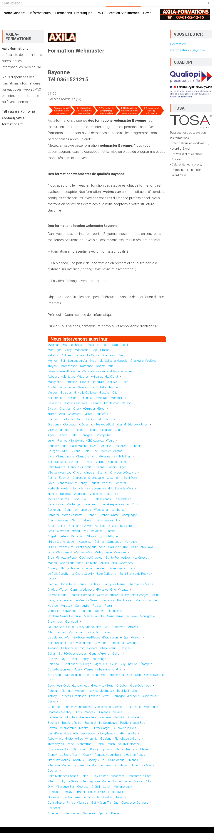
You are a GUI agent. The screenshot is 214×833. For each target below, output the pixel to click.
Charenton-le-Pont (139, 776)
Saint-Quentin (120, 345)
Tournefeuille (103, 414)
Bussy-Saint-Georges (134, 595)
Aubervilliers (55, 739)
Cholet (78, 472)
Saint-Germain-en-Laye (122, 616)
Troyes (52, 366)
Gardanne (70, 382)
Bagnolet (90, 723)
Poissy (97, 606)
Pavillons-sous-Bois (133, 723)
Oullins (52, 547)
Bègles (84, 425)
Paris (131, 568)
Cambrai (53, 515)
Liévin (88, 520)
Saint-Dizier (130, 478)
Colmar (99, 542)
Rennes (62, 440)
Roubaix (65, 494)
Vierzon (53, 393)
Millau (111, 366)
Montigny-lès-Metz (121, 488)
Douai (68, 510)
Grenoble (135, 446)
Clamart (66, 691)
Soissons (93, 345)
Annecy (52, 568)
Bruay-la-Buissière (120, 526)
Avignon (53, 648)
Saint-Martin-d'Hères (83, 446)
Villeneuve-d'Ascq (101, 494)
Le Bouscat (93, 419)
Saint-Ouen (80, 749)
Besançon (54, 403)
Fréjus (125, 638)
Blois (51, 457)
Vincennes (118, 776)
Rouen (52, 579)
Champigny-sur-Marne (95, 781)
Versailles (54, 611)
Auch (79, 419)
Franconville (116, 792)
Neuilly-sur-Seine (102, 685)
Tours (110, 440)
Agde (51, 435)
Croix (135, 504)
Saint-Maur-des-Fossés (63, 776)
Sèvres (117, 712)
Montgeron (99, 675)
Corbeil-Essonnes (59, 669)
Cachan (53, 771)
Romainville (128, 733)
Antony (52, 696)
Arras (51, 526)
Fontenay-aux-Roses (77, 707)
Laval (51, 483)
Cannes (79, 355)
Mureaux (66, 606)
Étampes (146, 664)
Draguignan (110, 638)
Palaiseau (54, 664)
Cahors (112, 467)
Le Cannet (93, 355)
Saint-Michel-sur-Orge (77, 664)
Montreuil (85, 728)
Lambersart (118, 510)
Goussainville (96, 792)
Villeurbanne (104, 552)
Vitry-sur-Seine (69, 781)
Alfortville (79, 760)
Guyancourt (70, 611)
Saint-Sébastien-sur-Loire (64, 462)
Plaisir (108, 606)
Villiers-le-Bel (72, 813)
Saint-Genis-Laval (142, 547)
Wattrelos (80, 494)
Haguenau (84, 542)
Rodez (100, 366)
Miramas (97, 377)
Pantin (111, 744)
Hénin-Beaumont (106, 520)
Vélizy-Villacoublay (89, 627)
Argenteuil (54, 813)
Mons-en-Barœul (58, 499)
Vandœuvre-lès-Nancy (72, 483)
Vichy (68, 350)
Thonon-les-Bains (72, 568)
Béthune (100, 526)
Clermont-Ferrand (68, 531)
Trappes (99, 611)
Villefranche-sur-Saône (90, 547)
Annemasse (117, 568)
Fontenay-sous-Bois (108, 755)
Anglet (52, 536)
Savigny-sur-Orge (59, 685)
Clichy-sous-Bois (85, 733)
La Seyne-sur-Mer (80, 643)
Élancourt (72, 622)
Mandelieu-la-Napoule (113, 361)
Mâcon (52, 563)
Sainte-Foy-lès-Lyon (118, 558)
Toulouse (67, 419)
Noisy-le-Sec (74, 739)
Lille (117, 494)
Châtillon (122, 685)
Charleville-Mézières (143, 361)
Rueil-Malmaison (127, 691)
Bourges (66, 393)
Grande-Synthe (109, 515)
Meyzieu (120, 552)
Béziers (62, 435)
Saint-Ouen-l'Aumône (105, 803)
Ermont (80, 792)
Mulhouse (131, 542)
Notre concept (14, 13)
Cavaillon (100, 643)
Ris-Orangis (99, 659)
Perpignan (77, 536)
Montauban (76, 632)
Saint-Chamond (87, 457)
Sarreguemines (96, 488)
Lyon (51, 552)
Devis (147, 13)
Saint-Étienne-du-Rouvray (135, 574)
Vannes (107, 483)
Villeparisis (107, 600)
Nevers (52, 494)
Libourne (109, 419)
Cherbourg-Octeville (123, 472)
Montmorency (123, 787)
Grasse (104, 350)
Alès (62, 414)
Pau (85, 531)
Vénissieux (66, 547)
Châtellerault (108, 648)
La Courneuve (108, 723)
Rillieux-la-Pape (67, 558)
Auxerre (104, 653)
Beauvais (62, 520)
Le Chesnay (115, 611)
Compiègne (129, 515)
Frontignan (86, 435)
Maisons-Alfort (143, 781)
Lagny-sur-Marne (114, 584)
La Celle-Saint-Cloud (61, 627)
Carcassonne (68, 366)
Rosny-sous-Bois (59, 749)
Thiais (84, 776)
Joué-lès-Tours (57, 446)
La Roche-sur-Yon (72, 648)
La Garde (92, 632)
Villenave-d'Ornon (59, 430)
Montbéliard (118, 398)
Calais (62, 526)
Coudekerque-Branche (114, 504)
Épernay (64, 478)
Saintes (83, 387)
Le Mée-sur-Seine (86, 600)
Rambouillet (125, 600)
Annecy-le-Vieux (96, 568)
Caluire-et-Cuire (118, 547)
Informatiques (40, 13)
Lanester (120, 483)
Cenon (119, 430)
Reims (52, 478)
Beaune (105, 393)
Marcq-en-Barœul (73, 515)
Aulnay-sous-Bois (125, 728)
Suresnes (104, 712)
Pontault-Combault (82, 595)
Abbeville (119, 627)
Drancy (52, 755)
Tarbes (63, 536)
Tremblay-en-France (61, 744)
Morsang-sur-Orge (77, 675)
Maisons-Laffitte (146, 600)
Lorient (94, 483)
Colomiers (74, 414)
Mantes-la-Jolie (94, 616)
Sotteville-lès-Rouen (73, 584)
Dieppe (52, 584)
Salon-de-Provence (95, 371)
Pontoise (53, 792)
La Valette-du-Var (59, 638)
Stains (100, 744)
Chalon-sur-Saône (71, 563)
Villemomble (68, 728)
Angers (89, 472)
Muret (88, 414)
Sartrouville (82, 606)
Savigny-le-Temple (60, 600)
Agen (123, 467)
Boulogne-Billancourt (126, 696)
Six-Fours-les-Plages (86, 638)
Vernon (126, 403)
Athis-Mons (55, 675)
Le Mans (91, 563)
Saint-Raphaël (57, 643)
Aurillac (52, 387)
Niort (107, 627)
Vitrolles (83, 377)
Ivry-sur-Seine (122, 781)
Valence (96, 403)
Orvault (88, 462)
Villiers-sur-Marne (59, 765)
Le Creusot (141, 558)
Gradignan (54, 425)
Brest (101, 408)
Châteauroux (95, 440)
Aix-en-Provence (69, 371)
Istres (51, 371)
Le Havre (95, 584)
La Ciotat (112, 377)
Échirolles (120, 446)
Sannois (83, 803)
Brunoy (52, 659)
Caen (125, 382)
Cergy (107, 787)
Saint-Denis (55, 733)
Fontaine (105, 446)
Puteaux (53, 691)
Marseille (117, 371)
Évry (63, 659)
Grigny (85, 659)
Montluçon (54, 350)
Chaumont (113, 478)
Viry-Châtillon (129, 664)
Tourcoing (89, 504)
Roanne (105, 457)
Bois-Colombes (141, 685)
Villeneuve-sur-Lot (59, 472)
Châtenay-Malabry (59, 712)
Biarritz (110, 531)
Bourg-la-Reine (71, 723)
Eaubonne (54, 808)
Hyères (106, 632)
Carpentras (117, 643)
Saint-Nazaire (56, 467)
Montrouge (151, 707)
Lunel (51, 440)
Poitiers (92, 648)
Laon (106, 345)
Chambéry (126, 563)
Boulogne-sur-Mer (80, 526)
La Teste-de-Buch (103, 425)
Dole (86, 451)
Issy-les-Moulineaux (101, 691)
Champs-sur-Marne (140, 584)
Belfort (117, 653)
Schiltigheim (112, 536)
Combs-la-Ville (57, 595)
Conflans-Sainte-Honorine (64, 616)
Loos (76, 499)
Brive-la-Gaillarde (86, 393)
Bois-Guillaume (106, 574)
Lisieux (84, 382)
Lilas (68, 733)
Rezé (123, 462)
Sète (74, 435)
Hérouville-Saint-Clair (105, 382)
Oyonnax (53, 345)
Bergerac (102, 398)
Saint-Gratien (104, 797)
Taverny (121, 797)
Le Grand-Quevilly (82, 574)
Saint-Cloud (121, 717)
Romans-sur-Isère (75, 403)
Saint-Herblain (122, 457)
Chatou (86, 611)
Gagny (87, 755)
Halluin (86, 499)
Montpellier (104, 435)
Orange (131, 643)
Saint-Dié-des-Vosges (72, 653)
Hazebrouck (55, 504)
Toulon (136, 638)
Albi (50, 632)
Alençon (76, 520)
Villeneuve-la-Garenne (109, 707)
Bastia (115, 813)
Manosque (81, 350)
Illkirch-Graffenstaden (61, 542)
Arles (129, 371)
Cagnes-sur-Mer (113, 355)
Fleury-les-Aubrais (79, 467)
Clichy (78, 712)
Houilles (53, 606)
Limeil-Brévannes (59, 760)
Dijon (116, 393)
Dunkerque (54, 510)
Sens (93, 653)
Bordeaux (70, 425)
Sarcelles (89, 813)
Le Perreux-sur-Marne (114, 765)
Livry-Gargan (102, 728)
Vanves (90, 712)
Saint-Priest (64, 552)
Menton (53, 361)
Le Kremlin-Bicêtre (85, 765)
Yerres (89, 669)
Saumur (103, 472)
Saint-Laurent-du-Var (74, 361)
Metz (65, 488)
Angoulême (67, 387)
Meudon (80, 691)
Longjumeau (81, 685)
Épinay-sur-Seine (112, 749)
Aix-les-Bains (108, 563)
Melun (155, 595)
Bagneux (53, 723)
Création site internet (123, 13)
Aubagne (53, 377)
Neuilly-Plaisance (129, 744)
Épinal (51, 653)
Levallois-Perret (99, 696)
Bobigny (106, 739)
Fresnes (133, 760)
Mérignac (106, 430)
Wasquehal (101, 510)
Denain (92, 515)
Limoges (125, 648)
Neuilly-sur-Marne (137, 749)
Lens (51, 531)
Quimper (89, 408)
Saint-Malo (77, 440)
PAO (100, 13)
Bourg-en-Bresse (73, 345)
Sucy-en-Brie (100, 776)
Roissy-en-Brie (106, 590)
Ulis (119, 669)
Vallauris (53, 355)
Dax (95, 451)
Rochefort (115, 387)
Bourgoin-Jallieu (58, 451)
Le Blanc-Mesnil (70, 755)
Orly (50, 787)
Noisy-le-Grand (108, 733)
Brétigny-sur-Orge (120, 675)
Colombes (54, 707)
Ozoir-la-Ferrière (107, 595)
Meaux (123, 590)
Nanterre (105, 717)
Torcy (64, 590)
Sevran (52, 728)
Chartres (65, 408)
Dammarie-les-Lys (82, 590)
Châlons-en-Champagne (88, 478)
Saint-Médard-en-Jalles (133, 425)
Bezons (88, 797)
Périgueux (86, 398)
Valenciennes (102, 499)
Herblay (67, 792)
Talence (78, 430)
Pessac (91, 430)
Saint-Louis (114, 542)
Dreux (77, 408)
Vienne (76, 451)
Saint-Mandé (116, 760)
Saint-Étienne (65, 457)
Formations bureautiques (73, 13)
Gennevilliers (88, 717)
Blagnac (53, 419)
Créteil (96, 787)
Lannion (71, 398)
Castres (61, 632)
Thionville (77, 488)
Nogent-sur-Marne (142, 765)
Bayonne (97, 531)
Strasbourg (94, 536)
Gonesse (53, 797)
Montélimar (111, 403)
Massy (77, 669)
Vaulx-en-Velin (84, 552)
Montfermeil (85, 744)
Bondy (94, 749)
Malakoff (137, 717)
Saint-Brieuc (55, 398)
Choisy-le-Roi (96, 760)
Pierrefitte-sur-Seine (127, 739)
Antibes (66, 355)
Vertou (100, 462)
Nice (93, 361)
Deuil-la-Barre (71, 797)
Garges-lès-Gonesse (135, 803)
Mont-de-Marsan (111, 451)
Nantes (112, 462)
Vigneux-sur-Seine (106, 664)
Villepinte (92, 739)
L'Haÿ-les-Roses (134, 755)
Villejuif (52, 781)
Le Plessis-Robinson (73, 696)
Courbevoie (133, 707)
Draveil (73, 659)
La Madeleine (122, 499)
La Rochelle (98, 387)
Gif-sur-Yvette (105, 669)
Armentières (83, 510)
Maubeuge (73, 504)
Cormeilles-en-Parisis (61, 803)
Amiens (133, 627)
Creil (50, 520)
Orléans (99, 467)
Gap (94, 350)
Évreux (52, 408)
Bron (51, 558)
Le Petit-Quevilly (58, 574)
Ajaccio (103, 813)
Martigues (68, 377)
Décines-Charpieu (91, 558)
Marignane (54, 382)
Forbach (53, 488)
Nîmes (52, 414)
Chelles (52, 590)
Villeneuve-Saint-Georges (72, 787)
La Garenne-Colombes (62, 717)
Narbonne (86, 366)
